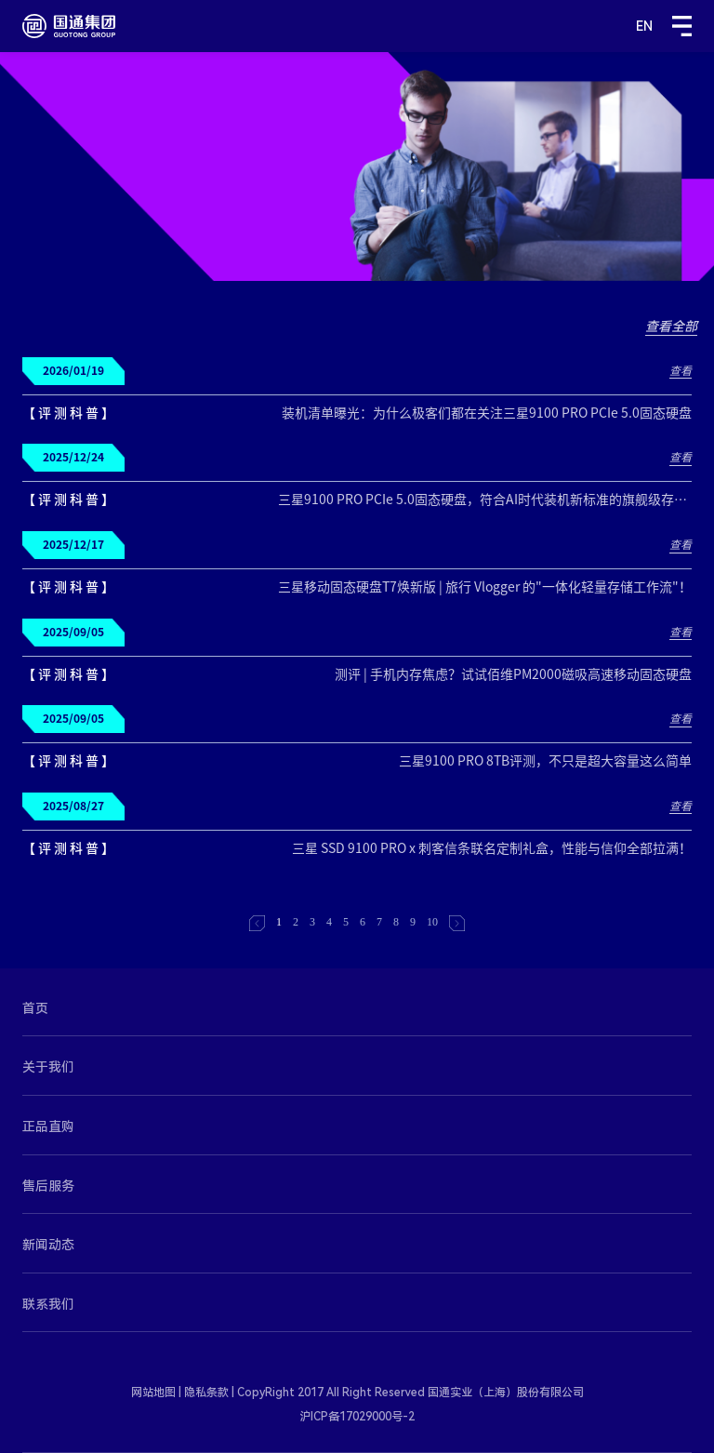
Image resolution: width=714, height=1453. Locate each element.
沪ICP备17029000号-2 (357, 1416)
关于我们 (48, 1067)
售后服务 (48, 1186)
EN (644, 26)
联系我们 (48, 1304)
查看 (680, 370)
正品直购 (48, 1126)
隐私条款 (206, 1392)
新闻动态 (48, 1244)
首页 (35, 1008)
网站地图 (153, 1392)
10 (432, 921)
